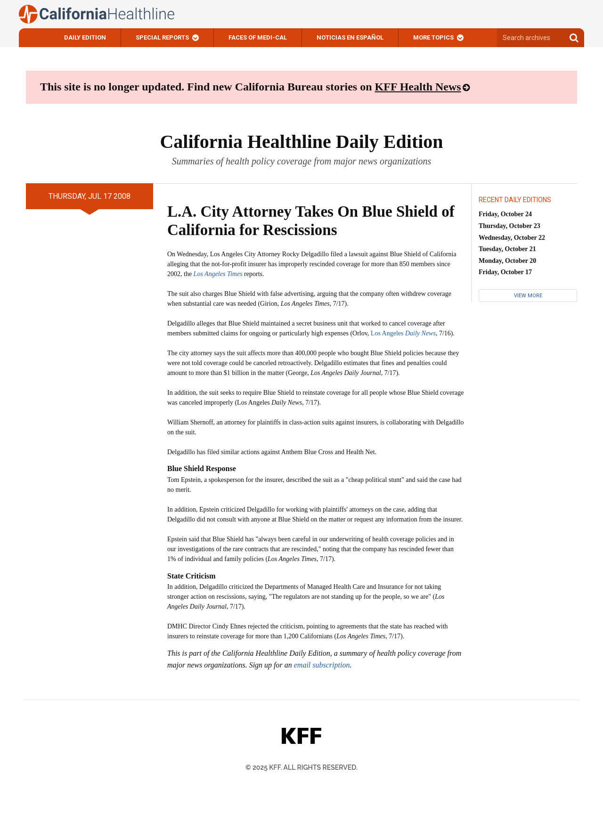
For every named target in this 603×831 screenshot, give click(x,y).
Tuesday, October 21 (507, 249)
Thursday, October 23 (509, 225)
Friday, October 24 (505, 214)
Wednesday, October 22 (512, 237)
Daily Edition (85, 37)
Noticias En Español (350, 37)
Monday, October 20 (507, 260)
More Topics (433, 37)
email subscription (322, 665)
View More (528, 296)
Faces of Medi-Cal (257, 37)
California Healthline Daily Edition (301, 141)
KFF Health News (418, 87)
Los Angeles (403, 333)
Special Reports (162, 37)
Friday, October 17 (505, 272)
